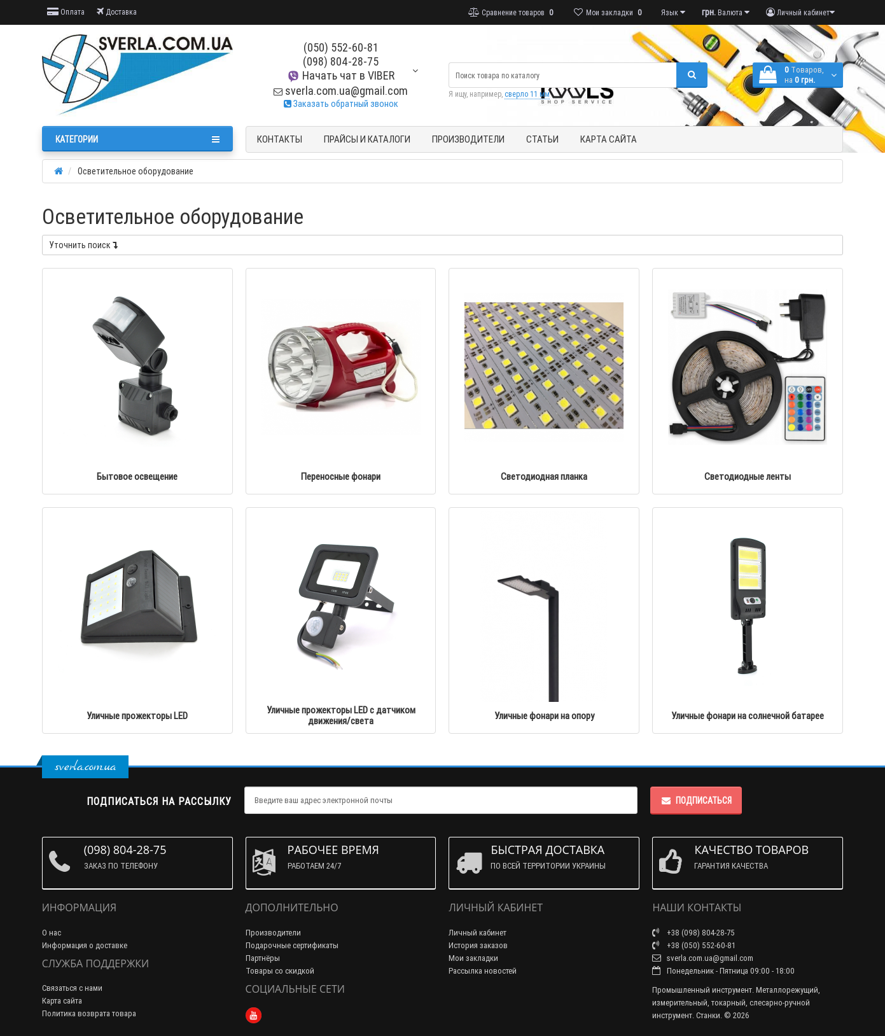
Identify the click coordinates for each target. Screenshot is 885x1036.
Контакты (279, 139)
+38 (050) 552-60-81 (693, 945)
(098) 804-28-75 (341, 61)
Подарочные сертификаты (292, 945)
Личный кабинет (477, 932)
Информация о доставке (84, 945)
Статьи (542, 139)
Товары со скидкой (280, 970)
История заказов (478, 945)
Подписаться (696, 800)
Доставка (117, 12)
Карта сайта (608, 139)
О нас (51, 932)
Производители (468, 139)
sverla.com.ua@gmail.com (341, 90)
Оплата (66, 12)
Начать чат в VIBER (340, 75)
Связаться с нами (72, 988)
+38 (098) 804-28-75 (693, 932)
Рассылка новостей (483, 970)
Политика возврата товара (89, 1013)
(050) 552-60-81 (341, 47)
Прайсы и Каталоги (367, 139)
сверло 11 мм (527, 94)
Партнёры (263, 958)
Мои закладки (473, 958)
